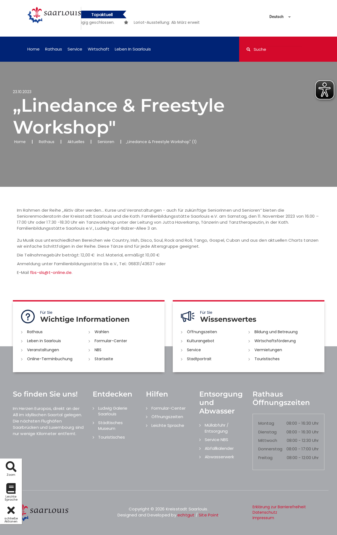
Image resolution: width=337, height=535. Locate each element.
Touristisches (267, 359)
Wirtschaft (98, 49)
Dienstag (267, 432)
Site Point (209, 515)
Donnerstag (270, 449)
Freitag (265, 457)
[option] (195, 22)
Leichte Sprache (167, 425)
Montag (266, 423)
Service (75, 49)
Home (33, 49)
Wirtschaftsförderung (275, 341)
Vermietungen (268, 350)
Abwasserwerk (219, 457)
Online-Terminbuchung (49, 359)
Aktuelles (76, 141)
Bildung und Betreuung (276, 332)
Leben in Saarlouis (133, 49)
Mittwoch (267, 440)
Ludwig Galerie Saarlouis (112, 411)
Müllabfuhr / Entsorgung (216, 428)
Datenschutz (265, 512)
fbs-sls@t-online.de (51, 272)
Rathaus (53, 49)
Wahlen (102, 332)
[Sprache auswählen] (273, 17)
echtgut (185, 515)
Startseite (104, 359)
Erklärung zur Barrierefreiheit (279, 507)
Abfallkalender (219, 448)
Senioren (106, 141)
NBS (98, 350)
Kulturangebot (200, 341)
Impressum (263, 518)
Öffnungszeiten (202, 332)
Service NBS (216, 439)
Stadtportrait (199, 359)
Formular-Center (111, 341)
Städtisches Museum (110, 425)
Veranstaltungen (43, 350)
